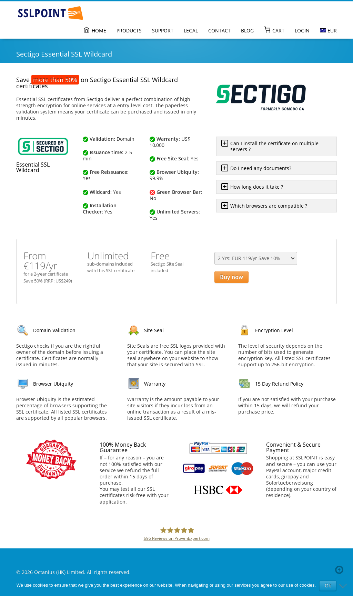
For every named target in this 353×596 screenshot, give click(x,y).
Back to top (340, 569)
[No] (344, 585)
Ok (328, 585)
